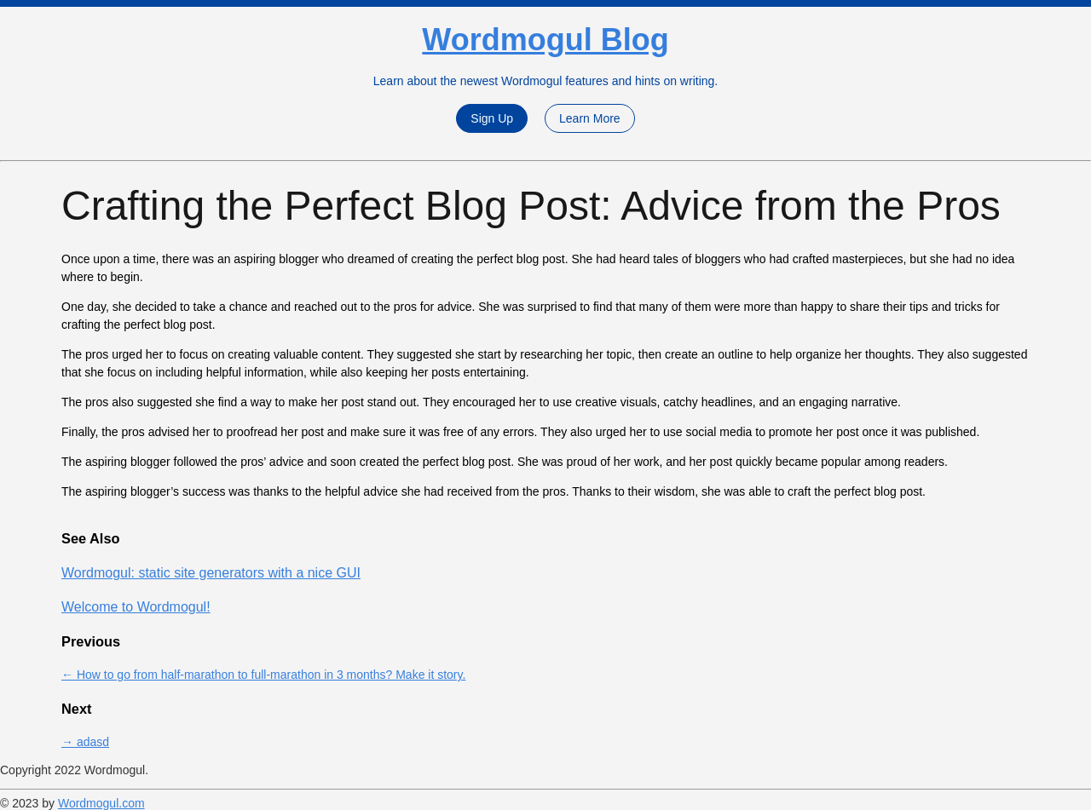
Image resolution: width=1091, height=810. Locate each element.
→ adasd (85, 742)
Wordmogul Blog (545, 39)
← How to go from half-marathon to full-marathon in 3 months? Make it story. (263, 674)
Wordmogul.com (101, 803)
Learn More (590, 118)
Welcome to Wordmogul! (136, 607)
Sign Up (491, 118)
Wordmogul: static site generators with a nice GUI (211, 573)
